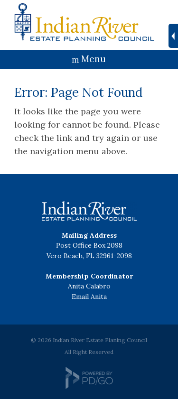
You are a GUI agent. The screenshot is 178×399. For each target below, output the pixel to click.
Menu (93, 59)
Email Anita (89, 296)
